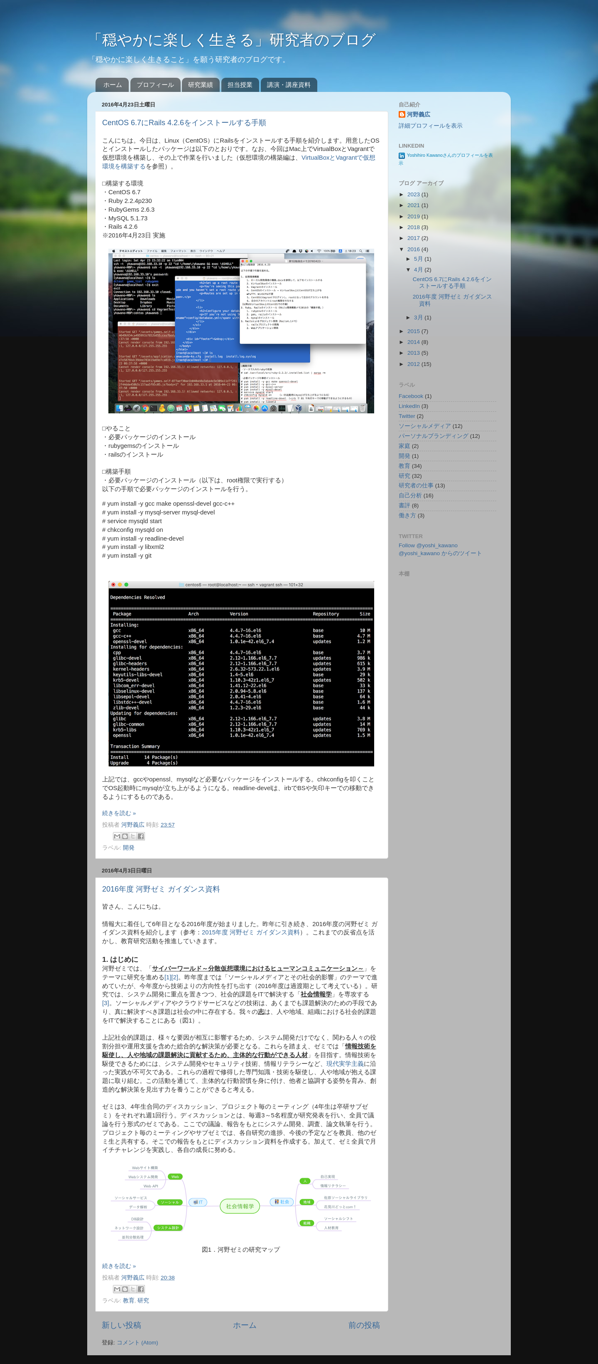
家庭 (404, 446)
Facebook (411, 396)
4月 (419, 270)
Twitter (407, 416)
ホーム (112, 84)
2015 (414, 331)
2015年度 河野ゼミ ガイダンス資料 (251, 932)
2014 (414, 342)
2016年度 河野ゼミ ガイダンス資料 (161, 889)
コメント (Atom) (137, 1342)
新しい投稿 (121, 1325)
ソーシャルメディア (425, 426)
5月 (419, 259)
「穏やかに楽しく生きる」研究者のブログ (231, 39)
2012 (414, 364)
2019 (414, 216)
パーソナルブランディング (433, 436)
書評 (404, 505)
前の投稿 (364, 1325)
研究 (143, 1300)
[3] (105, 1003)
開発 (129, 848)
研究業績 (200, 84)
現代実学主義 (345, 1063)
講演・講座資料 (289, 84)
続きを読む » (119, 813)
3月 (419, 317)
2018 (414, 227)
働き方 (407, 515)
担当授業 (240, 84)
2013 (414, 353)
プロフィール (155, 84)
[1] (168, 977)
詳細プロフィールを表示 (431, 126)
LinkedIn (409, 406)
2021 (414, 205)
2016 (414, 249)
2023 (414, 194)
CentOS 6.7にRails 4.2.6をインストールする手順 (184, 123)
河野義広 (133, 825)
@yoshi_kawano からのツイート (440, 553)
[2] (175, 977)
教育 (129, 1300)
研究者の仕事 (416, 485)
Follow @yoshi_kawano (428, 545)
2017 (414, 238)
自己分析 (410, 495)
